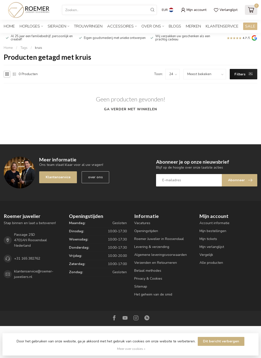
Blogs (175, 26)
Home (9, 26)
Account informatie (214, 223)
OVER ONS (151, 26)
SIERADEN (57, 26)
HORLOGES (30, 26)
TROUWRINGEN (88, 26)
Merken (193, 26)
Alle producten (211, 262)
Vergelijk (206, 254)
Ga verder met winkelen (130, 109)
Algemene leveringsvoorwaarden (160, 254)
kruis (38, 48)
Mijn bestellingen (212, 231)
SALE (250, 26)
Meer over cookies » (131, 349)
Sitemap (140, 286)
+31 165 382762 (27, 258)
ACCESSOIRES (120, 26)
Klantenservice (222, 26)
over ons (95, 177)
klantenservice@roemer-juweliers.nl (33, 274)
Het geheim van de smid (153, 294)
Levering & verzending (151, 246)
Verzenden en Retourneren (155, 262)
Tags (24, 48)
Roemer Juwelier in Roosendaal (159, 239)
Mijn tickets (208, 239)
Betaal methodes (147, 270)
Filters (243, 74)
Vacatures (142, 223)
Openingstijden (146, 231)
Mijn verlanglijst (211, 246)
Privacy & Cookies (148, 278)
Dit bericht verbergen (221, 341)
